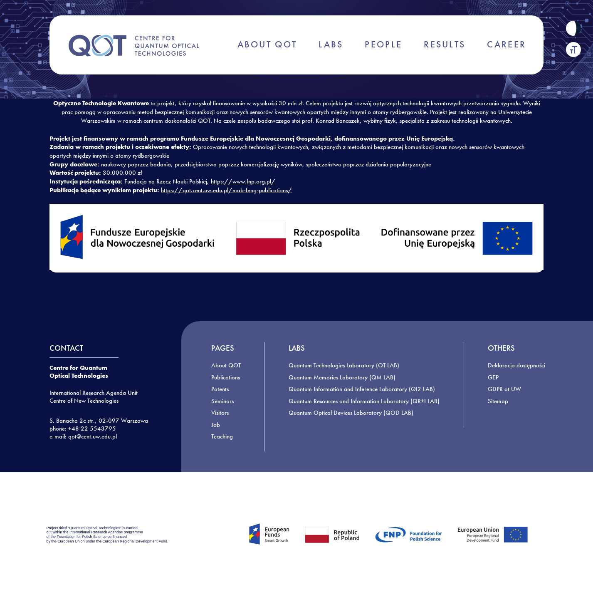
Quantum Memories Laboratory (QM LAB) (342, 377)
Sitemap (498, 401)
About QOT (226, 365)
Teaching (222, 436)
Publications (225, 377)
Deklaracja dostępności (516, 365)
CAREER (506, 44)
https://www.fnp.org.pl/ (243, 181)
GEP (493, 377)
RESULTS (444, 44)
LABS (331, 44)
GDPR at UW (504, 389)
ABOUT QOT (267, 44)
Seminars (222, 401)
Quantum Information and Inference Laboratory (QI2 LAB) (362, 389)
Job (215, 425)
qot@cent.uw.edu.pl (92, 436)
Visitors (220, 413)
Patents (220, 389)
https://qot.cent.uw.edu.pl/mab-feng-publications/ (226, 190)
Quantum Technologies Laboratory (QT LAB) (344, 365)
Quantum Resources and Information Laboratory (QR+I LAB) (364, 401)
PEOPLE (383, 44)
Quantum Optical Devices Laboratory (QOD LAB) (351, 413)
